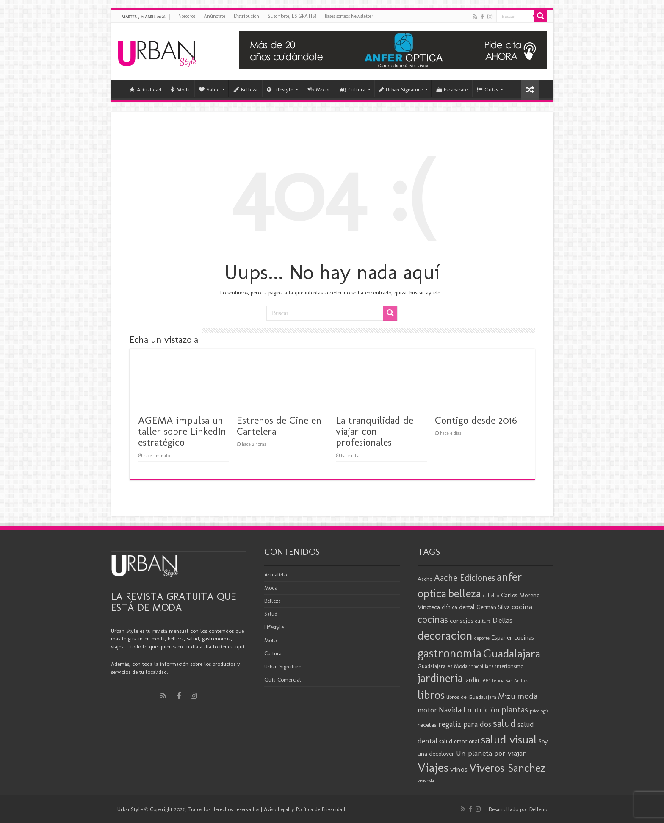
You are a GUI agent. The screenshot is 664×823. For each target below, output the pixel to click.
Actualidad (145, 89)
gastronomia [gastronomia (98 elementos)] (449, 653)
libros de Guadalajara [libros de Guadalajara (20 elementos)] (471, 696)
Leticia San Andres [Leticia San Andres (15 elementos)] (510, 680)
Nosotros (186, 16)
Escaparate (452, 89)
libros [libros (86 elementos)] (431, 695)
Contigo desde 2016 (476, 420)
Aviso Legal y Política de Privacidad (304, 809)
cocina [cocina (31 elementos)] (522, 606)
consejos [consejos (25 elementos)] (461, 620)
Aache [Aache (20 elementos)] (425, 578)
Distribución (246, 16)
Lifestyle (280, 89)
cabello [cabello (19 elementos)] (491, 595)
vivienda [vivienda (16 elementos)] (426, 780)
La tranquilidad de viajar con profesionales (374, 431)
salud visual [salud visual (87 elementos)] (509, 739)
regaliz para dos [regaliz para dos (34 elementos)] (464, 724)
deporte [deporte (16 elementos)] (482, 638)
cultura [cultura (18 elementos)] (483, 621)
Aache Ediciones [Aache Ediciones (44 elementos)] (464, 577)
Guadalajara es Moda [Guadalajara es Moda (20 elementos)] (443, 665)
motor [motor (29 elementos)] (427, 710)
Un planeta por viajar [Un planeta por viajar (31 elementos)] (491, 753)
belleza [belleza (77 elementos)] (464, 593)
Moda (180, 89)
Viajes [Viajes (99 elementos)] (433, 767)
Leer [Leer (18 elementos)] (485, 680)
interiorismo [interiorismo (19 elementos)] (509, 666)
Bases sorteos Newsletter (349, 16)
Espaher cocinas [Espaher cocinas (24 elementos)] (512, 637)
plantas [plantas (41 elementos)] (514, 709)
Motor (318, 89)
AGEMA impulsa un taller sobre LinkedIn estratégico (182, 431)
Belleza (245, 89)
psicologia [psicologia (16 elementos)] (539, 711)
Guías (487, 89)
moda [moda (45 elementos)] (527, 695)
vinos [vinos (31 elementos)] (459, 769)
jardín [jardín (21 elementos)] (472, 680)
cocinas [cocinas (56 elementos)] (433, 619)
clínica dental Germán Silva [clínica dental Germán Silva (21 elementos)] (476, 607)
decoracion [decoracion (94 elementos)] (445, 635)
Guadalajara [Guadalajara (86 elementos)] (511, 653)
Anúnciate (214, 16)
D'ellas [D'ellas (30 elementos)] (502, 620)
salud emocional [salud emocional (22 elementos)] (459, 741)
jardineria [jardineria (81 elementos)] (440, 678)
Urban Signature (401, 89)
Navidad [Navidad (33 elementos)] (452, 710)
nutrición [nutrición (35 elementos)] (483, 710)
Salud (209, 89)
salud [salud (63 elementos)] (504, 723)
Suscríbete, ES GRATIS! (292, 16)
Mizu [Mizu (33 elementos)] (506, 696)
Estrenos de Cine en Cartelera (279, 425)
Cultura (352, 89)
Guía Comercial (282, 679)
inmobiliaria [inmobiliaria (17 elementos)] (481, 666)
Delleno (538, 809)
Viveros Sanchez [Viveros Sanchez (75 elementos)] (507, 768)
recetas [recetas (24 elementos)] (427, 725)
